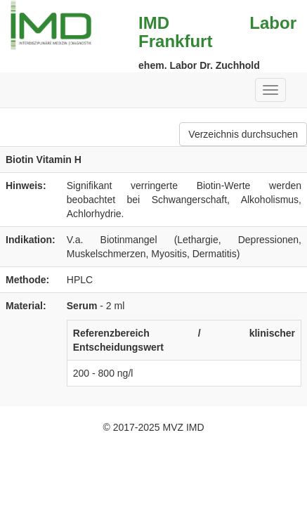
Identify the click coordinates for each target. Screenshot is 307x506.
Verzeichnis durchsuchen (243, 134)
